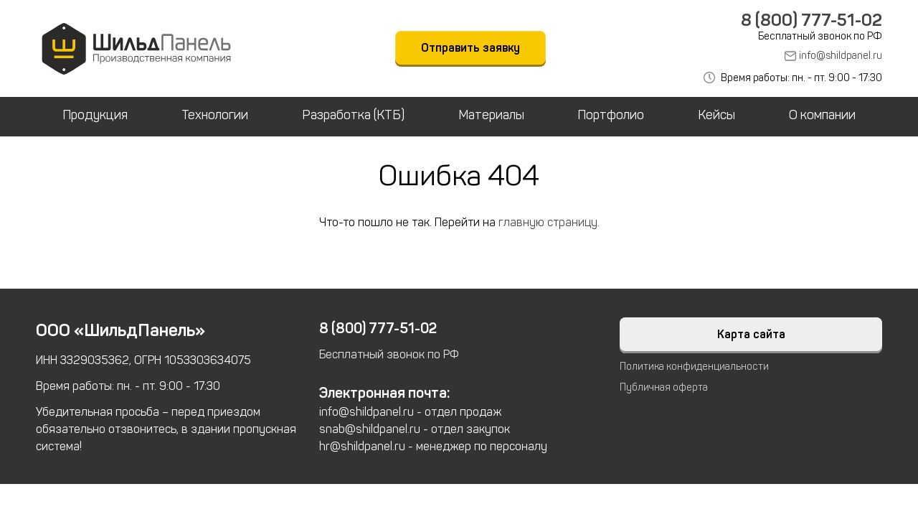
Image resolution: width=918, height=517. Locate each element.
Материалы (491, 115)
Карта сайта (751, 334)
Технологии (214, 115)
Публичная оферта (664, 387)
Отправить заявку (470, 48)
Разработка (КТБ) (353, 115)
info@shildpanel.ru (840, 56)
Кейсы (716, 115)
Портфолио (610, 115)
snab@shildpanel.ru (369, 429)
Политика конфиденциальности (694, 366)
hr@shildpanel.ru (362, 446)
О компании (822, 115)
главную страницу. (549, 222)
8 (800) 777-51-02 (811, 20)
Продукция (95, 115)
